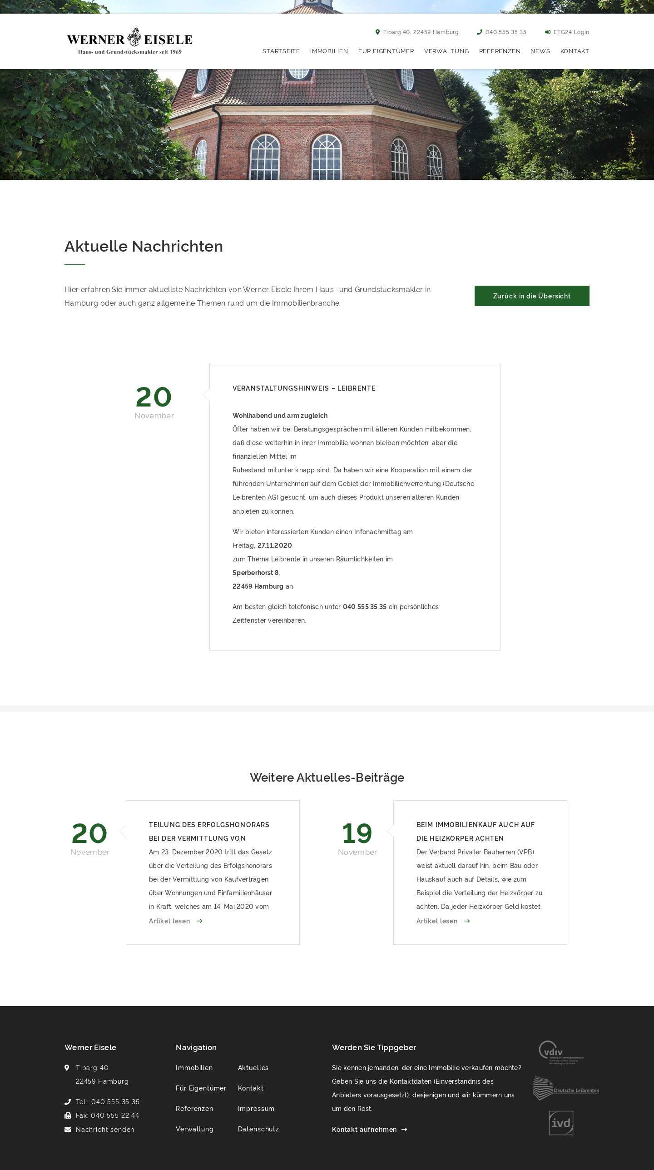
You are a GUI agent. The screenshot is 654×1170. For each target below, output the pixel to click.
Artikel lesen (170, 920)
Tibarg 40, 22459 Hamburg (417, 31)
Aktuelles (253, 1067)
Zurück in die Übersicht (532, 295)
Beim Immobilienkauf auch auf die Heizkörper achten (475, 831)
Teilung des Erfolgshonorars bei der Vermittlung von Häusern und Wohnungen (209, 832)
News (540, 50)
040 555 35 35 (502, 31)
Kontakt (575, 50)
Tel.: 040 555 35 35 (108, 1101)
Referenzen (500, 50)
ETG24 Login (567, 31)
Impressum (256, 1108)
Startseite (281, 50)
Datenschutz (258, 1128)
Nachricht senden (105, 1129)
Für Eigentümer (386, 50)
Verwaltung (446, 50)
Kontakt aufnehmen (364, 1129)
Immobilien (329, 50)
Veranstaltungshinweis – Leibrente (304, 387)
